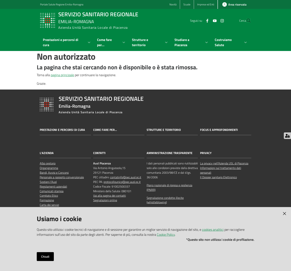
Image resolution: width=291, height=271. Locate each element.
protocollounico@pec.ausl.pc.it (122, 182)
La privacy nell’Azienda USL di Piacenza (224, 163)
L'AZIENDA (47, 153)
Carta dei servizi (49, 205)
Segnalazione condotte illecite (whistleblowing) (165, 200)
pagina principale (62, 74)
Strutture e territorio (164, 130)
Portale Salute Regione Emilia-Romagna (61, 4)
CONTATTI (99, 153)
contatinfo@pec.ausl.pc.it (125, 177)
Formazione (47, 200)
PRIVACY (206, 153)
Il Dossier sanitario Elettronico (218, 177)
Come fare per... (105, 130)
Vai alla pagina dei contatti (109, 195)
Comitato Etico (49, 195)
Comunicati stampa (51, 191)
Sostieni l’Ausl (48, 182)
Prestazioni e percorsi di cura (62, 130)
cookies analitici (213, 229)
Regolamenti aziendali (53, 186)
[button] (246, 20)
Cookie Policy (166, 234)
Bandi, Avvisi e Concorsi (54, 172)
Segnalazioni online (105, 200)
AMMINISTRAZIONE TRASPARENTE (169, 153)
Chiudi (45, 256)
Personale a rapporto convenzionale (62, 177)
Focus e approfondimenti (219, 130)
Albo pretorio (47, 163)
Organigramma (49, 168)
